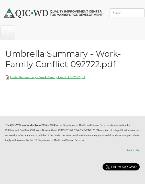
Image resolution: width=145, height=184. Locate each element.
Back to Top (133, 150)
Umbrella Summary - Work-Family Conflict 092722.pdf (47, 77)
